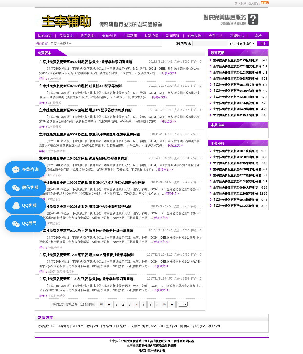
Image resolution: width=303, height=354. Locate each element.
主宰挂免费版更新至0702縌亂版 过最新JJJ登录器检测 (80, 86)
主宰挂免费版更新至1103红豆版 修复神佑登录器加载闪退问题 (86, 279)
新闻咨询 (173, 36)
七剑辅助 (43, 326)
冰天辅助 (214, 326)
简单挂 (184, 326)
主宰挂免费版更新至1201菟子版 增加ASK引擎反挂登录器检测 (86, 255)
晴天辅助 (120, 326)
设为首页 (254, 3)
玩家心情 (151, 36)
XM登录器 (54, 127)
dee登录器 (55, 78)
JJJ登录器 (54, 103)
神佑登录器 (55, 247)
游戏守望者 (149, 326)
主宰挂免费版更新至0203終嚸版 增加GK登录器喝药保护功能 (85, 207)
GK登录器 (54, 199)
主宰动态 (130, 36)
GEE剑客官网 (60, 326)
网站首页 (45, 36)
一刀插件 (134, 326)
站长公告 (194, 36)
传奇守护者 (198, 326)
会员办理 (109, 36)
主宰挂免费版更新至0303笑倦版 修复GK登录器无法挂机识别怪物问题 (92, 182)
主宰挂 (113, 341)
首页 (54, 43)
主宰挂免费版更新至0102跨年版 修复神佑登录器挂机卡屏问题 (86, 231)
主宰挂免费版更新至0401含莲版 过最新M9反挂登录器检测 (83, 158)
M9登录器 (54, 175)
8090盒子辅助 (168, 326)
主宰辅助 (132, 345)
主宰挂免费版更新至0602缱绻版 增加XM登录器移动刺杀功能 (85, 110)
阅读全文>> (168, 73)
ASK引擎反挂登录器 (61, 271)
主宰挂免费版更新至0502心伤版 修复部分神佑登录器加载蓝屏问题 (89, 134)
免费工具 (215, 36)
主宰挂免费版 (57, 151)
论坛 (258, 36)
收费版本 (87, 36)
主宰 (151, 350)
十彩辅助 (106, 326)
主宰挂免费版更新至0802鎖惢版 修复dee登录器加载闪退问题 (85, 62)
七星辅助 (92, 326)
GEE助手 (78, 326)
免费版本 (66, 36)
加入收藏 (240, 3)
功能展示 (237, 36)
